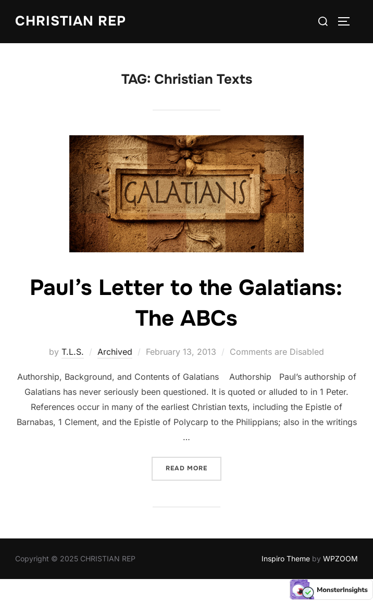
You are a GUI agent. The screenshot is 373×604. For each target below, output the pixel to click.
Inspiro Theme (286, 558)
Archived (114, 351)
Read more (193, 467)
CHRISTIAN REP (70, 21)
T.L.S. (72, 351)
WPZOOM (340, 558)
